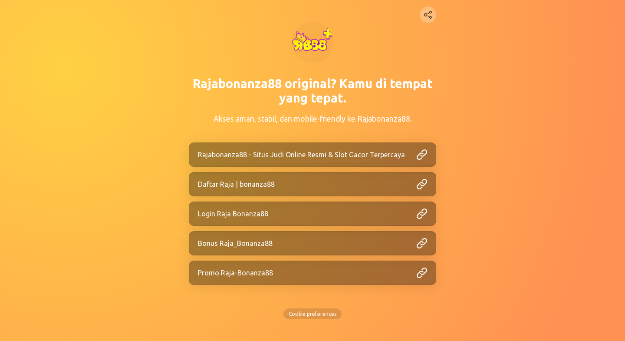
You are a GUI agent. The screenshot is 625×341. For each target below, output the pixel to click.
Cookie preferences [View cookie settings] (312, 314)
